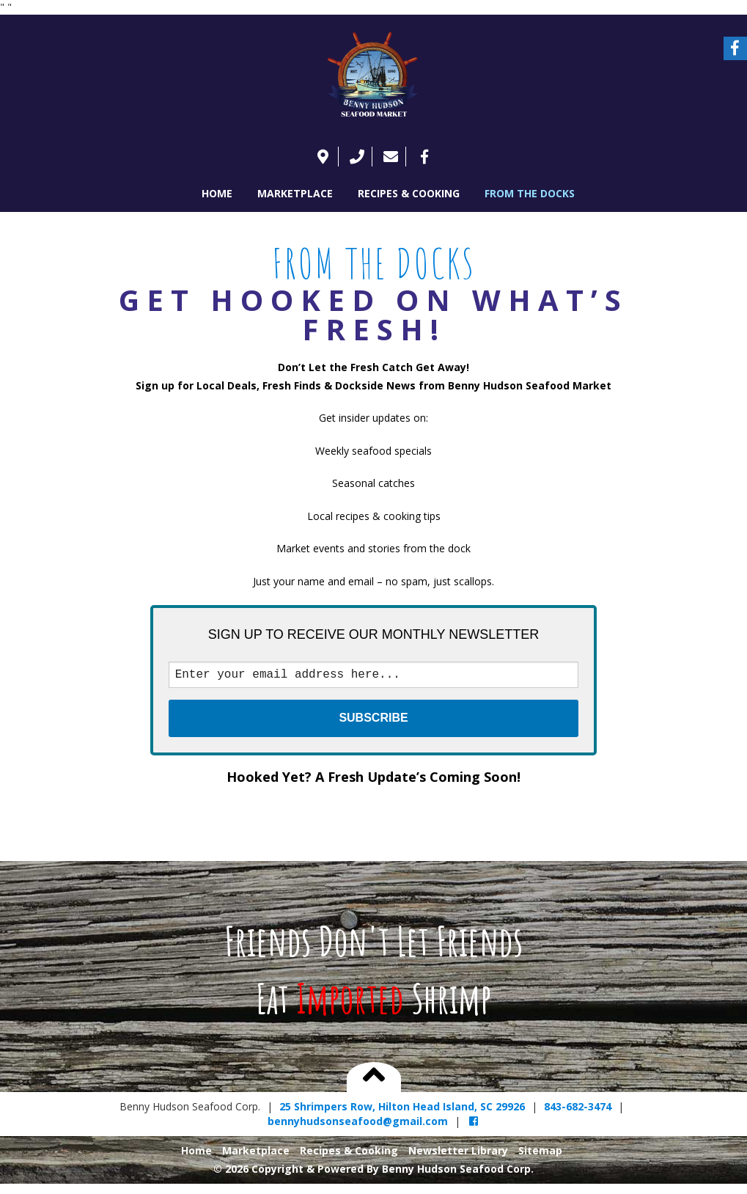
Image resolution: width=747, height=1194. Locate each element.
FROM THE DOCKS (530, 193)
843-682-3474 (577, 1109)
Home (217, 193)
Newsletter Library (458, 1153)
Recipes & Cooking (409, 193)
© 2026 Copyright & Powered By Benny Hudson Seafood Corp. (373, 1172)
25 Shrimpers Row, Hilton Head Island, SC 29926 (402, 1109)
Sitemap (540, 1153)
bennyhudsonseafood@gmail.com (358, 1124)
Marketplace (295, 193)
